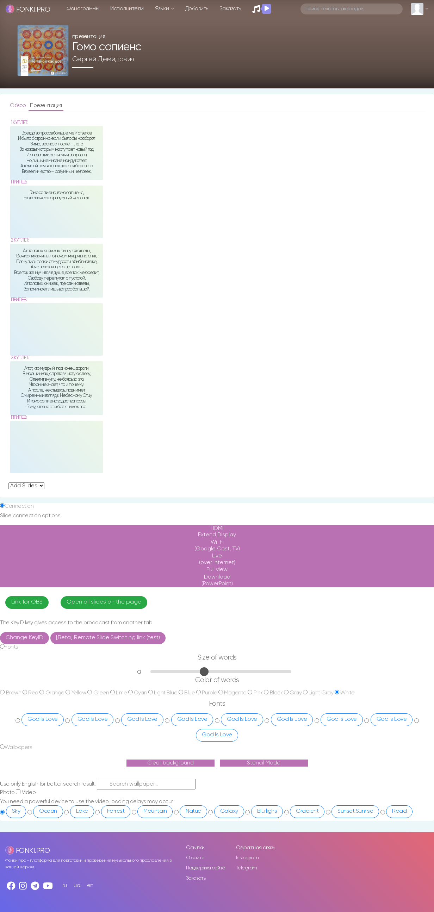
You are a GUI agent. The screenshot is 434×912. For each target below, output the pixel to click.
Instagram (247, 857)
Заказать (230, 8)
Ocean (48, 811)
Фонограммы (83, 8)
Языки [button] (162, 8)
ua (77, 885)
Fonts (11, 647)
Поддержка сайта (205, 868)
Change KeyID (24, 638)
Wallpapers (18, 747)
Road (399, 811)
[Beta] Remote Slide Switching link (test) (108, 638)
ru (64, 885)
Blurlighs (267, 811)
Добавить (196, 8)
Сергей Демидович (103, 59)
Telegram (246, 868)
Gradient (307, 811)
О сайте (195, 857)
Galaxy (229, 811)
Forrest (116, 811)
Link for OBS (27, 602)
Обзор (18, 105)
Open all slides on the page (104, 602)
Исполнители (127, 8)
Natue (193, 811)
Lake (82, 811)
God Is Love (42, 719)
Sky (16, 811)
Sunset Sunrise (355, 811)
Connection (19, 506)
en (90, 885)
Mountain (155, 811)
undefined (26, 485)
